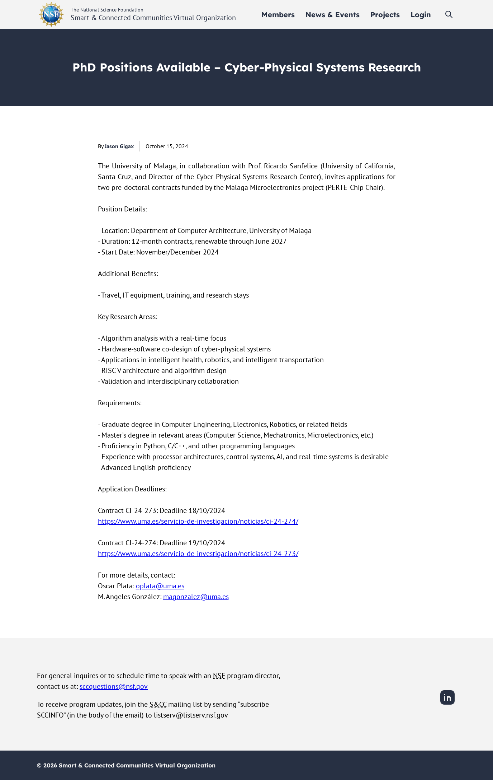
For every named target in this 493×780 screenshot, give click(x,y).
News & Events (332, 14)
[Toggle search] (449, 14)
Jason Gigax (119, 146)
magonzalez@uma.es (196, 596)
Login (421, 14)
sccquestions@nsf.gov (114, 686)
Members (278, 14)
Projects (385, 14)
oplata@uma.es (160, 585)
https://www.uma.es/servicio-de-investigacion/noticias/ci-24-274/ (198, 521)
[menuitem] (278, 14)
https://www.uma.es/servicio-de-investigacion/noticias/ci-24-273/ (198, 553)
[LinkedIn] (447, 703)
